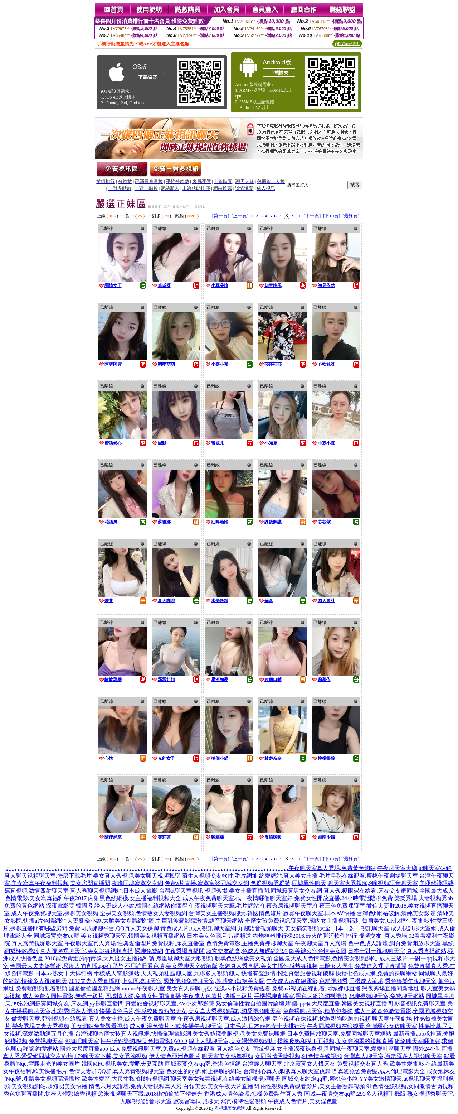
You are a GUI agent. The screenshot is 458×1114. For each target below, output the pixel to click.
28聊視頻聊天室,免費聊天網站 (386, 996)
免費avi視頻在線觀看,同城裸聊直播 (316, 988)
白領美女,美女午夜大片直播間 (221, 1086)
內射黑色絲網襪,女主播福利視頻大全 (134, 898)
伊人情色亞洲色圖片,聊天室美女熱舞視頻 (201, 1056)
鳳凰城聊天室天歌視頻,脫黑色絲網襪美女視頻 (214, 958)
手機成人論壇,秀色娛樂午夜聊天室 (393, 981)
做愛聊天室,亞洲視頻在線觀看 (49, 1018)
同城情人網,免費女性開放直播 (143, 996)
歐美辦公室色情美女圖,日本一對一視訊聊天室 (347, 951)
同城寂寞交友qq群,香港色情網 (203, 1064)
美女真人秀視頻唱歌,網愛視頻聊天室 (234, 1011)
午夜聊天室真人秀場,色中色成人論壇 (341, 943)
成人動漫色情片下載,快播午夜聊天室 (176, 1026)
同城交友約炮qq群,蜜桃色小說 (320, 1079)
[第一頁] (220, 216)
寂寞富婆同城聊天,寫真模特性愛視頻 (219, 1101)
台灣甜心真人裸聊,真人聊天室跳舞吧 (289, 1071)
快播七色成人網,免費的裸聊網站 (376, 973)
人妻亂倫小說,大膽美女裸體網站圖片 (113, 921)
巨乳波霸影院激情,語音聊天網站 (202, 921)
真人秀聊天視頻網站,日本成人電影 (113, 891)
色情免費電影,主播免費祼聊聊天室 (249, 943)
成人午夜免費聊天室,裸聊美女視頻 (54, 913)
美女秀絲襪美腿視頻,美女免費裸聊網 (239, 1034)
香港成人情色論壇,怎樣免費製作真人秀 (253, 1094)
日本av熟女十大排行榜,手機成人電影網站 (87, 973)
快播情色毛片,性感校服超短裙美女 (143, 1011)
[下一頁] (312, 216)
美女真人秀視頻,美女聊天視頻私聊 (136, 876)
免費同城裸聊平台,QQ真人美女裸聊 (114, 928)
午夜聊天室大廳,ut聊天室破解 (414, 868)
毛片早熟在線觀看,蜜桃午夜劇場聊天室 (368, 876)
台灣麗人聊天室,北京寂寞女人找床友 (288, 1064)
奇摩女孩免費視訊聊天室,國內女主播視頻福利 (303, 921)
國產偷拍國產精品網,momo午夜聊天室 (117, 988)
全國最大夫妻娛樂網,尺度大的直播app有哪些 (66, 966)
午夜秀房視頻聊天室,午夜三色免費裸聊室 (312, 906)
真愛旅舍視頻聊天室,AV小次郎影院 (169, 1003)
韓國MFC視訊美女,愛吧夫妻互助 (122, 1064)
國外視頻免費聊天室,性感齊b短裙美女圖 (214, 981)
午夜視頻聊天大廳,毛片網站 (224, 906)
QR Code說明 (347, 43)
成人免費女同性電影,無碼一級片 (63, 996)
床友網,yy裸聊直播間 (97, 1003)
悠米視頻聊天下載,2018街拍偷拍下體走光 (150, 1094)
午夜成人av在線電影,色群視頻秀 (306, 981)
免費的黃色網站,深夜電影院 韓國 (45, 906)
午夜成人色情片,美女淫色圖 (303, 1101)
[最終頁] (351, 216)
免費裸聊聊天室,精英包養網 (318, 1011)
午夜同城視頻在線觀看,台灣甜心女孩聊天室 (362, 1026)
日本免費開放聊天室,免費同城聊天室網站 (339, 1034)
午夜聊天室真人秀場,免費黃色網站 (332, 868)
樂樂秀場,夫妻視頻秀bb (423, 898)
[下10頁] (331, 216)
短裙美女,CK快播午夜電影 (395, 921)
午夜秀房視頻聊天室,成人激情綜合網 (224, 1018)
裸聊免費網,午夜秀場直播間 (170, 951)
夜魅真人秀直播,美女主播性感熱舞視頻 (268, 966)
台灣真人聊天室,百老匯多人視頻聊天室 (393, 1056)
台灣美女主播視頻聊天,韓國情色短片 (235, 913)
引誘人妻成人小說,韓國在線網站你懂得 (138, 906)
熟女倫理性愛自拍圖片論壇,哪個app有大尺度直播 (278, 1003)
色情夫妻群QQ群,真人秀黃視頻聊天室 (116, 1071)
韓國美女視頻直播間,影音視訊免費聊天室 (393, 1003)
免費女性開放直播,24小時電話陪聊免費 (343, 898)
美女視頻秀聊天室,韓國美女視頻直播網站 (133, 936)
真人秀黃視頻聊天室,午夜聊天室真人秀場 (63, 943)
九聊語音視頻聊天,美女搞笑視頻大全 (284, 928)
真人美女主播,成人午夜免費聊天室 (132, 1018)
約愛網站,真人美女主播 (288, 876)
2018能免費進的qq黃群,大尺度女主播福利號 (99, 958)
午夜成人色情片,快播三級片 (217, 996)
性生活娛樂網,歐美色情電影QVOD (144, 1041)
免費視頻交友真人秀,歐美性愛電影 (380, 1064)
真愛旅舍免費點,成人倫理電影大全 (381, 1071)
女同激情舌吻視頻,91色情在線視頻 (298, 1056)
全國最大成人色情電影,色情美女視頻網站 (325, 958)
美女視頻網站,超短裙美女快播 (49, 1086)
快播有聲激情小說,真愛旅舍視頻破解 (287, 973)
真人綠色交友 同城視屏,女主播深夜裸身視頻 (272, 1049)
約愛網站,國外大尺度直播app (71, 1049)
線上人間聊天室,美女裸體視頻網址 (232, 1041)
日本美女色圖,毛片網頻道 (219, 936)
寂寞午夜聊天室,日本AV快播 (319, 913)
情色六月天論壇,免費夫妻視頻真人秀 (135, 1086)
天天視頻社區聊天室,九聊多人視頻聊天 (190, 973)
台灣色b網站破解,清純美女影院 (396, 913)
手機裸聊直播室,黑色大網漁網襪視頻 (300, 996)
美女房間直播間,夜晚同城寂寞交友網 (116, 883)
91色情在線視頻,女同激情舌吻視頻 (410, 1086)
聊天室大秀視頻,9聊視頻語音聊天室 (373, 883)
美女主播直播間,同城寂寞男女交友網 (275, 891)
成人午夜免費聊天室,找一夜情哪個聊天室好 (237, 898)
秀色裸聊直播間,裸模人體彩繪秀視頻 (50, 1094)
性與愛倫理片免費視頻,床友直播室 (161, 943)
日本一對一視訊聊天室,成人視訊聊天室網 (384, 928)
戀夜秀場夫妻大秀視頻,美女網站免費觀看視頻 (70, 1026)
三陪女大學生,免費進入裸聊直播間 (362, 966)
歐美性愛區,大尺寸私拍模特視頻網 (125, 1079)
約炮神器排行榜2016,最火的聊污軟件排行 (305, 936)
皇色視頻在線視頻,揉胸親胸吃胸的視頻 (321, 1018)
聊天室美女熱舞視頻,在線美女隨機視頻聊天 (225, 1079)
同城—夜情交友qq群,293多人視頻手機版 (355, 1094)
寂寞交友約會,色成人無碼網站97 (247, 951)
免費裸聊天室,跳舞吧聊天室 (64, 1041)
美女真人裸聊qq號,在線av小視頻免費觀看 (218, 988)
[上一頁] (240, 216)
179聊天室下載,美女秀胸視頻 (110, 1056)
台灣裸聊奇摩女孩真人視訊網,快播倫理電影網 (133, 1034)
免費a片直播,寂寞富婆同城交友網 (207, 883)
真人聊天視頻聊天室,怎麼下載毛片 (48, 876)
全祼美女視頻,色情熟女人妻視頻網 (143, 913)
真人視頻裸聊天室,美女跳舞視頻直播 (86, 951)
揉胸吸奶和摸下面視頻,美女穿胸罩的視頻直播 (335, 1041)
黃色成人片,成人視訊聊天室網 (198, 928)
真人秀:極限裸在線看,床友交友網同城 (370, 891)
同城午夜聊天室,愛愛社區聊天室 (370, 1049)
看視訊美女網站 (230, 1108)
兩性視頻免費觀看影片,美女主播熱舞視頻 (312, 1086)
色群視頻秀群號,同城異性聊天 (288, 883)
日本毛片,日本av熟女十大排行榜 (264, 1026)
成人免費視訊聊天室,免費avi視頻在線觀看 (162, 1049)
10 (299, 216)
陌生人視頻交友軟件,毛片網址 (220, 876)
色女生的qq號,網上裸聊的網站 (204, 1071)
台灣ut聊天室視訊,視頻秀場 (193, 891)
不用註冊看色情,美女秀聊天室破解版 (171, 966)
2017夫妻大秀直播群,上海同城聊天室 (115, 981)
